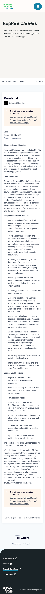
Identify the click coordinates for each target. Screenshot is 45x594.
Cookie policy (27, 544)
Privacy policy (16, 544)
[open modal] (38, 6)
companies (6, 81)
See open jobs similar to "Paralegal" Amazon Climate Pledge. (23, 121)
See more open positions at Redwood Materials (22, 518)
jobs (15, 81)
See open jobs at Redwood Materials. (24, 117)
